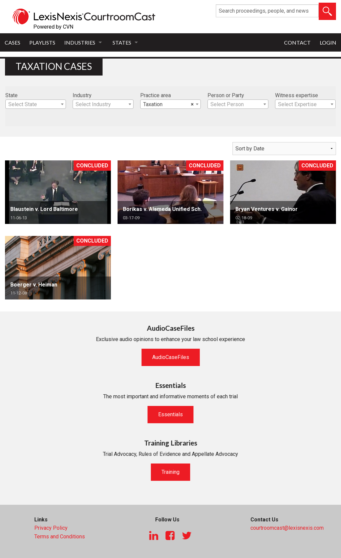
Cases (12, 42)
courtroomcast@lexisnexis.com (287, 528)
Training (170, 472)
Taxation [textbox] (168, 104)
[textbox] (36, 104)
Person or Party (225, 95)
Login (328, 42)
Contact (297, 42)
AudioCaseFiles (170, 357)
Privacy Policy (51, 528)
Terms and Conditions (59, 536)
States (122, 42)
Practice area (155, 95)
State (11, 95)
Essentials (170, 414)
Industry (82, 95)
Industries (79, 42)
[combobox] (35, 104)
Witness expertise (296, 95)
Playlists (42, 42)
